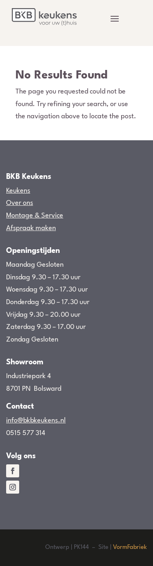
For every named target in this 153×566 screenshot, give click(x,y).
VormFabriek (130, 547)
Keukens (18, 190)
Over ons (19, 203)
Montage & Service (34, 215)
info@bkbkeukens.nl (36, 420)
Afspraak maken (31, 228)
